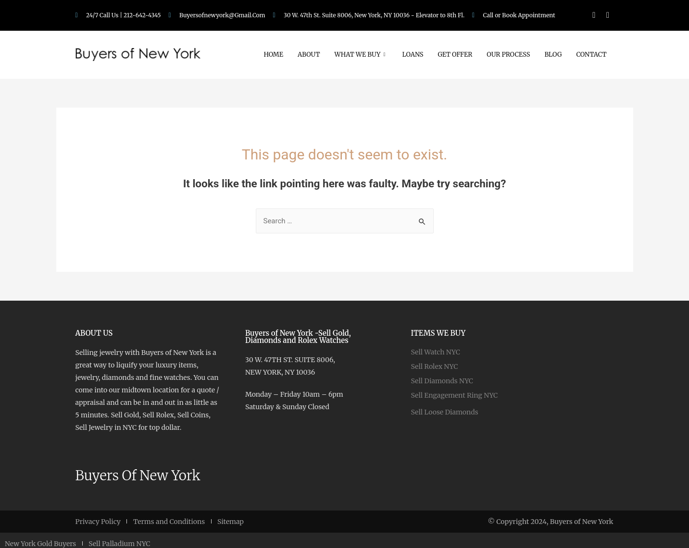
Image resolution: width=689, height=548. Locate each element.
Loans (412, 54)
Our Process (508, 54)
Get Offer (455, 54)
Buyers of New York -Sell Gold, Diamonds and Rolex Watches (298, 337)
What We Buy (361, 54)
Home (273, 54)
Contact (591, 54)
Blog (553, 54)
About (309, 54)
